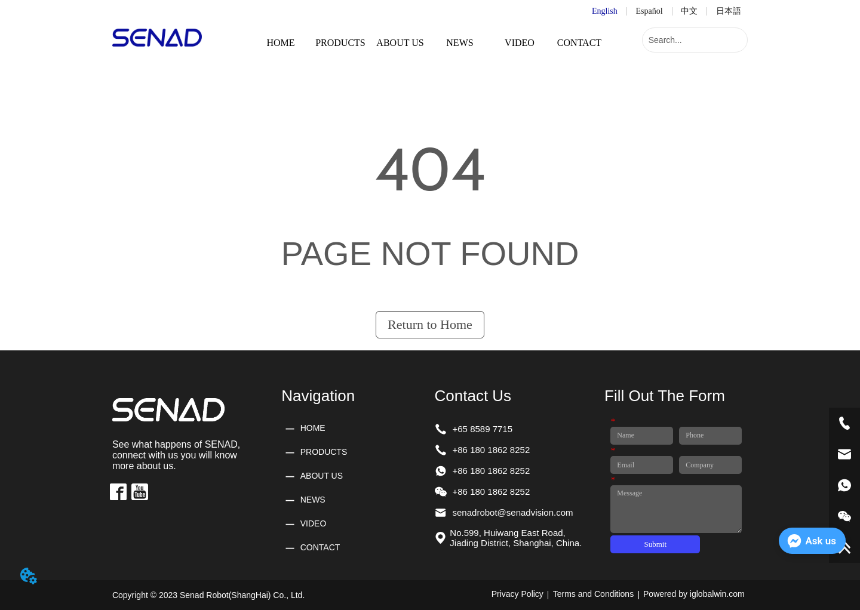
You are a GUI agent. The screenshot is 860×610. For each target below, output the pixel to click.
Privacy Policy (517, 594)
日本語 (728, 11)
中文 (689, 11)
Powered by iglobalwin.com (694, 594)
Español (649, 11)
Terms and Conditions (593, 594)
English (605, 11)
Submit (655, 544)
